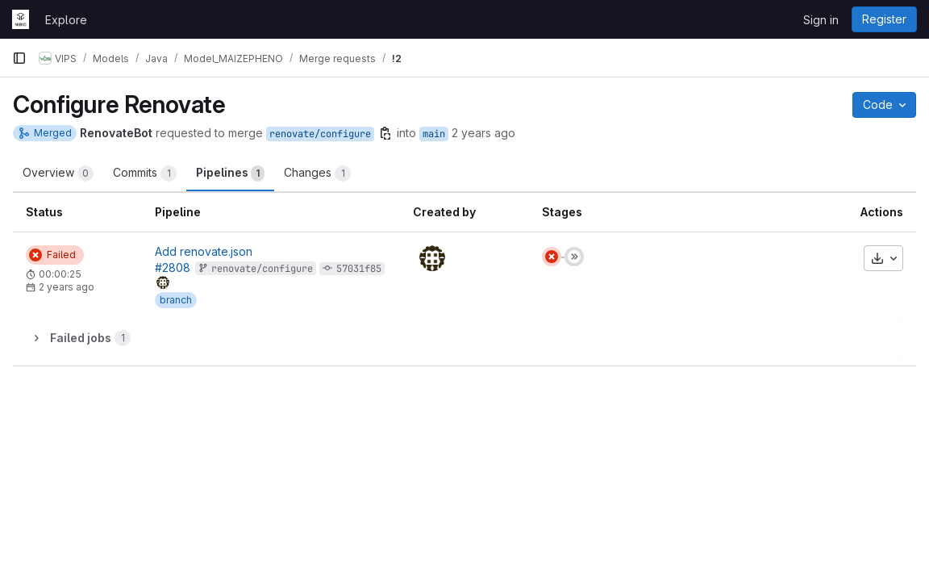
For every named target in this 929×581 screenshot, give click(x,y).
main (434, 133)
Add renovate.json (203, 251)
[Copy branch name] (385, 133)
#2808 (172, 267)
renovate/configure (320, 133)
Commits (145, 173)
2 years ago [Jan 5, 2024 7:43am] (483, 133)
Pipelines (230, 173)
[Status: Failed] (55, 255)
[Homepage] (20, 19)
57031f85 (358, 268)
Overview (58, 173)
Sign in (821, 20)
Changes (317, 173)
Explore (66, 20)
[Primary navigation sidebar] (19, 58)
